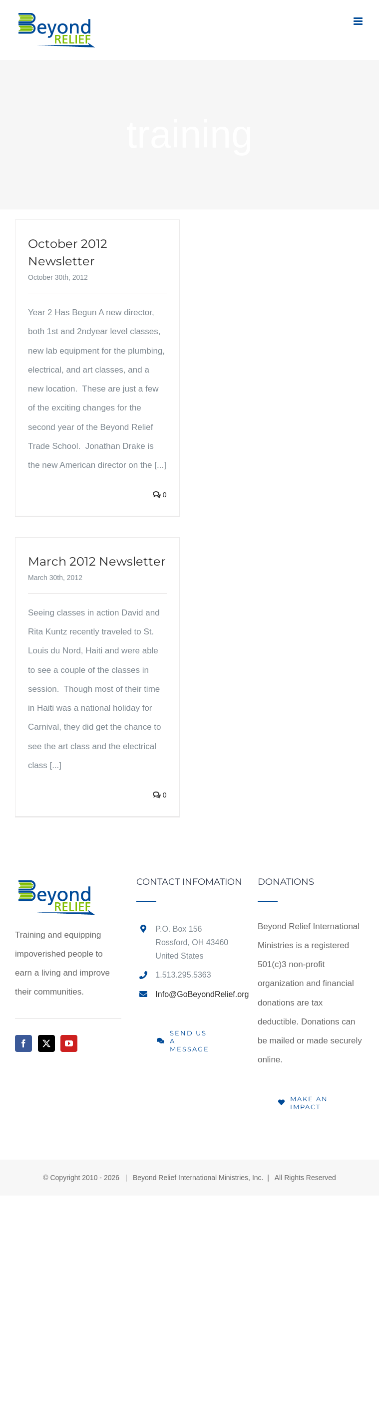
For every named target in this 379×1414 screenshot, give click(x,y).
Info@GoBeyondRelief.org (199, 994)
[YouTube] (68, 1043)
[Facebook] (23, 1043)
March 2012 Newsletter (97, 561)
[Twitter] (46, 1043)
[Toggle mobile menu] (359, 21)
